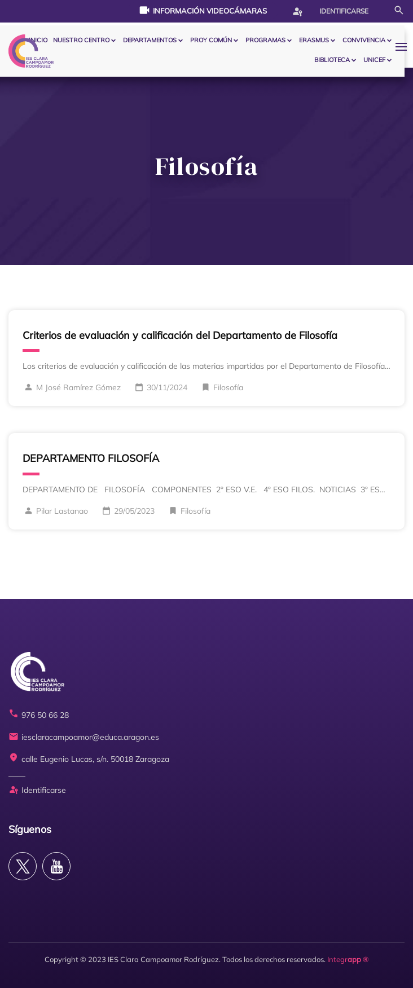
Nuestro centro (81, 40)
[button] (404, 46)
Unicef (374, 60)
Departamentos (150, 40)
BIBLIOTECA (332, 60)
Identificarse (330, 11)
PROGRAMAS (265, 40)
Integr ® (348, 959)
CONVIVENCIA (363, 40)
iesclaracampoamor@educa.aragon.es (83, 737)
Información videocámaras (203, 10)
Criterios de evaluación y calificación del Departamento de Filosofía (180, 335)
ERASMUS (314, 40)
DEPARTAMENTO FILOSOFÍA (91, 458)
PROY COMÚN (211, 40)
